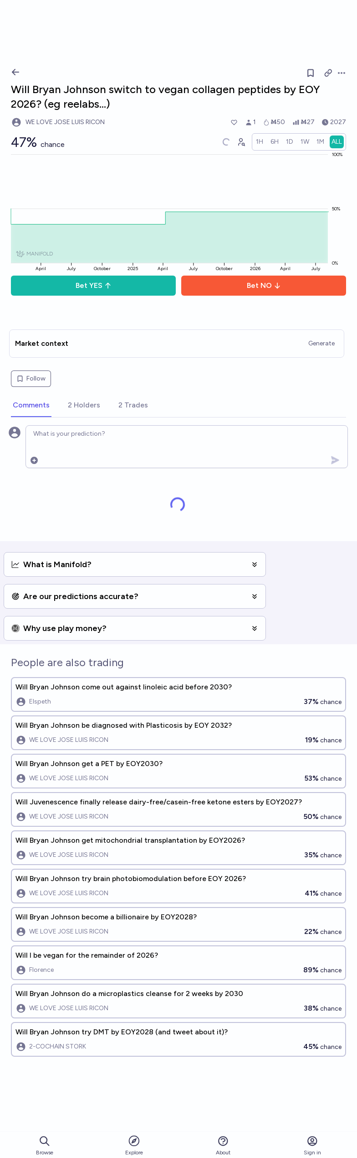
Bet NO (264, 285)
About (223, 1145)
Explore (134, 1145)
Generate (321, 343)
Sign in (312, 1145)
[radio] (259, 142)
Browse (44, 1145)
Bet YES (94, 285)
